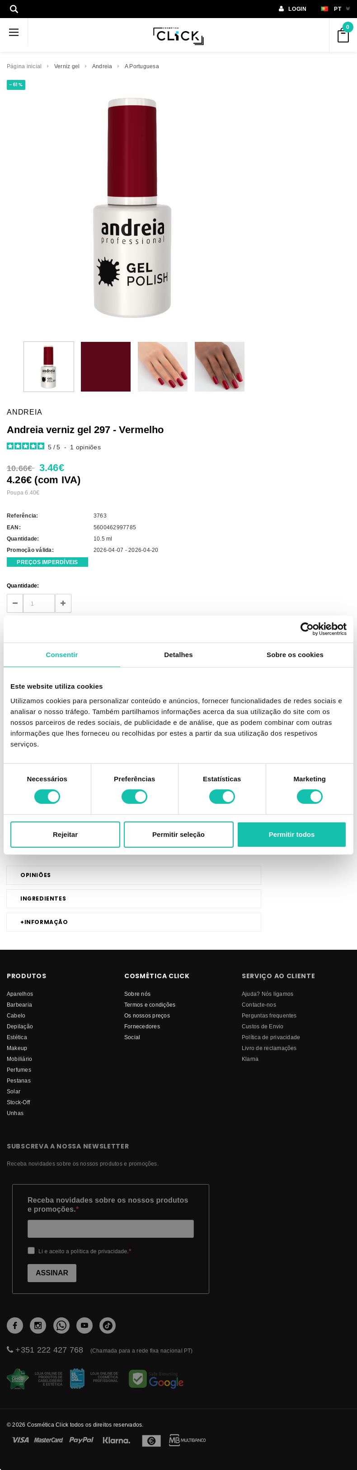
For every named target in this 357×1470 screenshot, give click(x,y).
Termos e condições (149, 1004)
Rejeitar (65, 834)
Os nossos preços (147, 1015)
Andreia (102, 66)
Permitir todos (292, 834)
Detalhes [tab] (178, 654)
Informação (44, 922)
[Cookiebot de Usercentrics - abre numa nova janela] (307, 628)
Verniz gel (67, 66)
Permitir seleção (178, 834)
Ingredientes (43, 898)
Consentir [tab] (62, 654)
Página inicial (24, 66)
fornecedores (142, 1026)
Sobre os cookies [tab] (295, 654)
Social (132, 1037)
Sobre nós (137, 993)
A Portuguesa (142, 66)
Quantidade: (23, 585)
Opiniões (35, 875)
